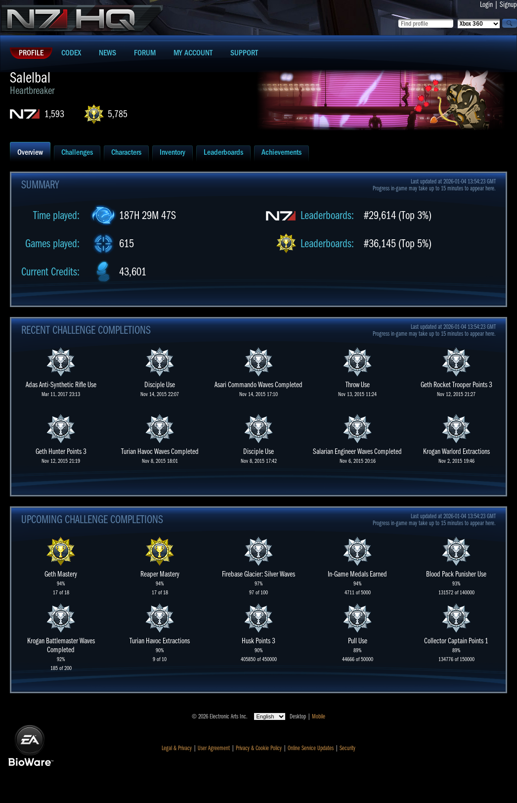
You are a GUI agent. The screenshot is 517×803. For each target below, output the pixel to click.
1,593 (54, 114)
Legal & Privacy (177, 748)
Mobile (318, 716)
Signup (508, 4)
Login (486, 4)
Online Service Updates (311, 748)
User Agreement (214, 748)
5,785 (118, 114)
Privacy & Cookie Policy (259, 748)
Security (347, 748)
